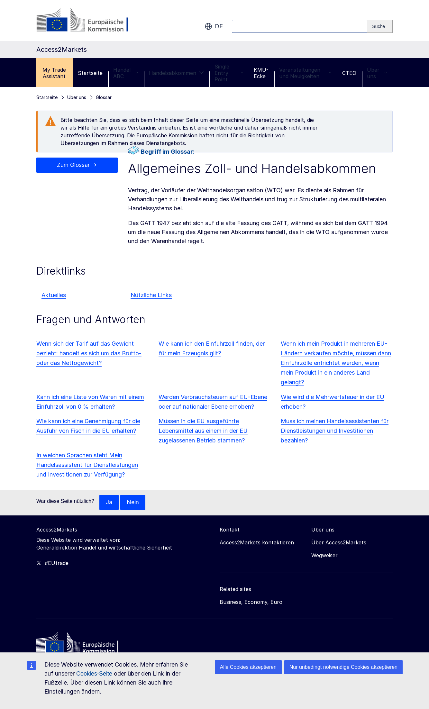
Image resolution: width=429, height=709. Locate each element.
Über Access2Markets (338, 543)
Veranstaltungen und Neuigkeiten (305, 73)
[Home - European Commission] (83, 644)
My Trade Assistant (54, 73)
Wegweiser (324, 555)
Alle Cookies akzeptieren (248, 667)
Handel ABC (125, 73)
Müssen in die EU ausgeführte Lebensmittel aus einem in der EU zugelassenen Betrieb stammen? (203, 431)
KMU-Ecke (261, 73)
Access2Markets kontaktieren (257, 543)
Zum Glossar (73, 165)
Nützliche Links (151, 295)
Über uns (377, 73)
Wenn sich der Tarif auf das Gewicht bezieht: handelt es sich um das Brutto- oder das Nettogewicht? (88, 353)
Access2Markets (56, 530)
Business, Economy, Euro (251, 602)
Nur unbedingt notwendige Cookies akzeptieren (343, 667)
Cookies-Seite (94, 673)
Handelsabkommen (176, 73)
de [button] (214, 26)
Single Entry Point (228, 73)
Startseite (90, 73)
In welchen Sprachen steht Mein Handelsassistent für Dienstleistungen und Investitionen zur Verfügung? (87, 465)
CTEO (349, 73)
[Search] (380, 26)
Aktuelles (53, 295)
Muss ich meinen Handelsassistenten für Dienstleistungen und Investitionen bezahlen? (334, 431)
